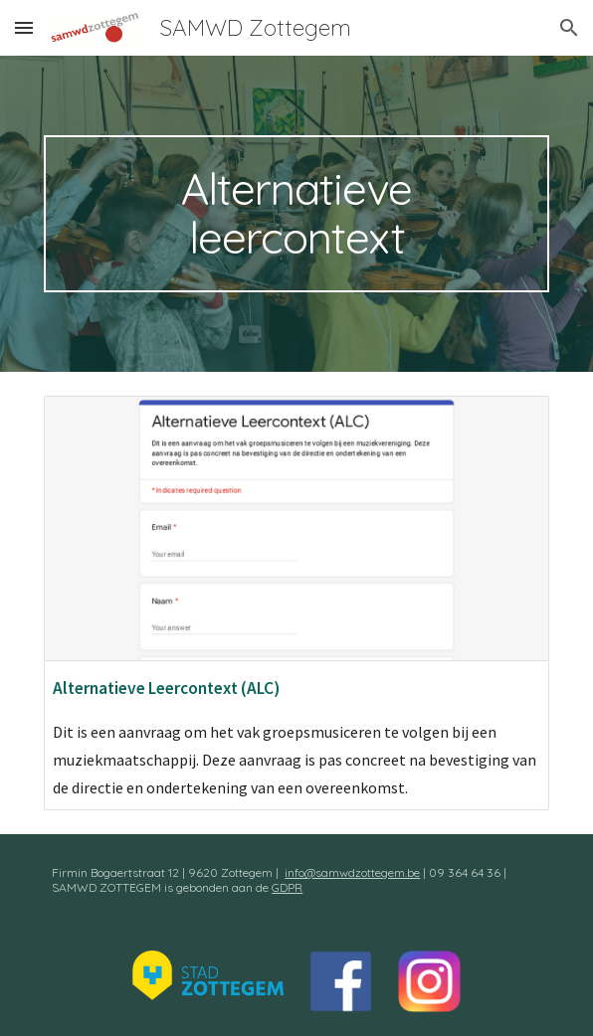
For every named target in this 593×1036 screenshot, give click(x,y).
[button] (24, 27)
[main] (296, 213)
